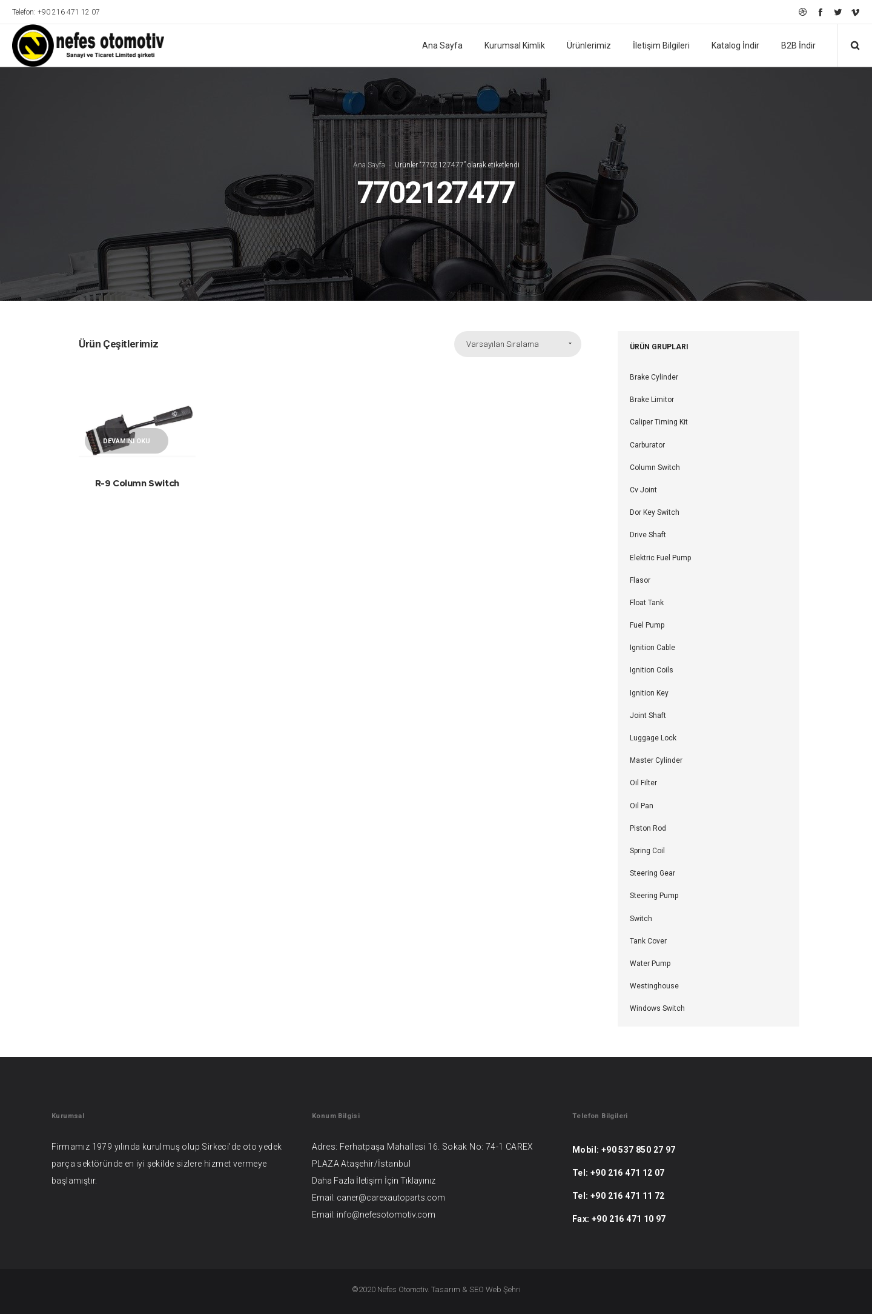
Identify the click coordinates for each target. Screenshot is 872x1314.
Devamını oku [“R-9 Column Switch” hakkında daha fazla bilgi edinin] (126, 441)
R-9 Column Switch (137, 483)
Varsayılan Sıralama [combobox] (502, 344)
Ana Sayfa (369, 165)
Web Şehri (503, 1289)
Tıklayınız (417, 1180)
